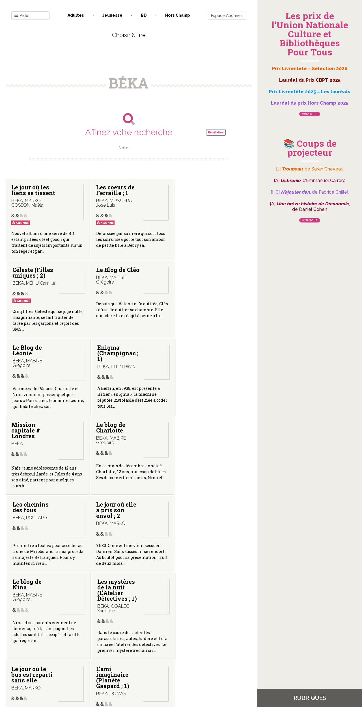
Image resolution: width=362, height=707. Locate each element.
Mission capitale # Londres (25, 358)
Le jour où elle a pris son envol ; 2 (31, 437)
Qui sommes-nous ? (99, 650)
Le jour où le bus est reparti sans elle (32, 531)
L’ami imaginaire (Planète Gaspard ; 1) (110, 534)
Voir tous (309, 114)
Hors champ (177, 15)
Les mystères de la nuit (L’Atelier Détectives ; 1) (195, 440)
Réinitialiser (216, 132)
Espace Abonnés (227, 15)
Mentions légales (141, 650)
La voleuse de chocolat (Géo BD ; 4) (195, 531)
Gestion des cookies (183, 650)
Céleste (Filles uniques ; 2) (196, 189)
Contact (64, 650)
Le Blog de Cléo (26, 278)
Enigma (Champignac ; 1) (196, 281)
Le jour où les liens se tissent (30, 192)
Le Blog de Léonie (108, 278)
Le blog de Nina (108, 434)
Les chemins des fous (194, 355)
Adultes (76, 15)
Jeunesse (112, 15)
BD (144, 15)
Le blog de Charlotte (108, 355)
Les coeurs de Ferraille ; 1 (113, 189)
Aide (21, 15)
